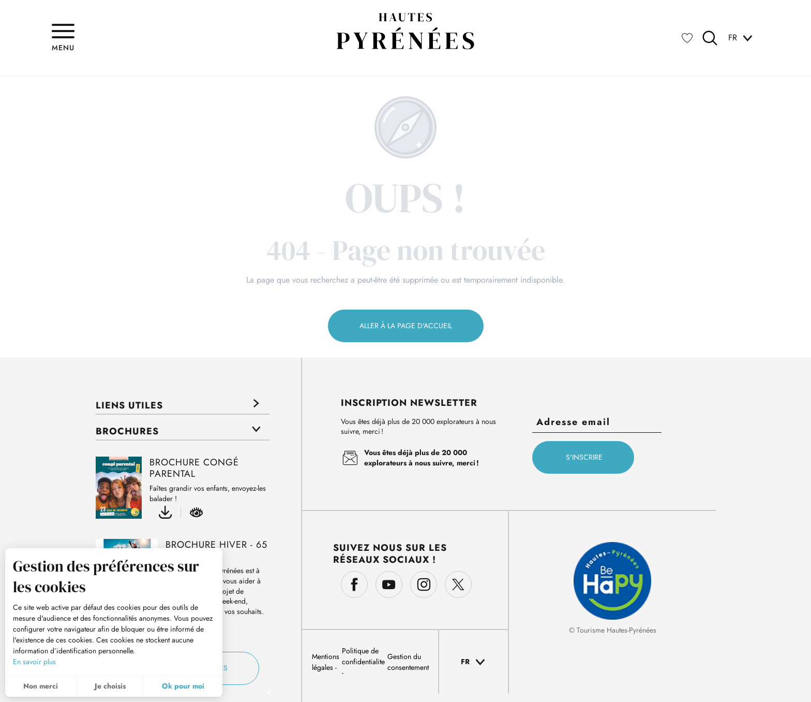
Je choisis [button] (110, 686)
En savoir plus (34, 661)
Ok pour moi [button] (183, 686)
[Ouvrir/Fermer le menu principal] (63, 38)
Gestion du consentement (408, 661)
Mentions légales (325, 661)
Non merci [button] (40, 686)
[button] (710, 38)
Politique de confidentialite (363, 656)
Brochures (127, 431)
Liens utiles (129, 405)
